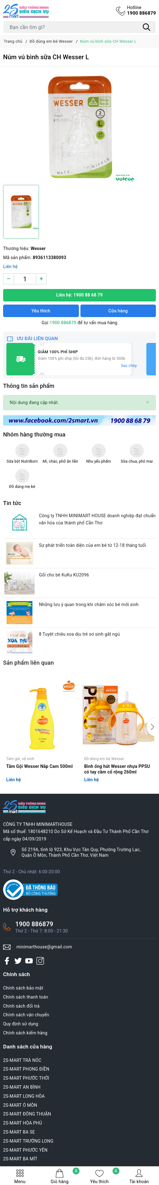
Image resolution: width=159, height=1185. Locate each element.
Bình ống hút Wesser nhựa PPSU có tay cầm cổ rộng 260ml (117, 769)
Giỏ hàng (65, 1176)
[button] (151, 727)
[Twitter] (18, 961)
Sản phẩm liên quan (28, 662)
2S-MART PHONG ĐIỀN (26, 1069)
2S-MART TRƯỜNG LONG (28, 1141)
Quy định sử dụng (20, 1023)
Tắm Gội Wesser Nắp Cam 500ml (39, 766)
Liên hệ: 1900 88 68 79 (79, 294)
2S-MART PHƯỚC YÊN (25, 1150)
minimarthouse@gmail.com (44, 946)
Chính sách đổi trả (21, 1006)
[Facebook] (7, 961)
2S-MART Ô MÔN (20, 1105)
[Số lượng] (25, 278)
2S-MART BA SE (19, 1132)
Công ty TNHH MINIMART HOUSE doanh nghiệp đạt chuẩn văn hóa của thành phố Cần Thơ (97, 519)
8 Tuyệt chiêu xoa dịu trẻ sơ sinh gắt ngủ (79, 634)
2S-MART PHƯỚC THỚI (26, 1078)
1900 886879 (141, 10)
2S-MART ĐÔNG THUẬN (27, 1113)
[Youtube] (29, 961)
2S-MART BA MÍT (20, 1158)
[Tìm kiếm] (146, 27)
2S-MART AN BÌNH (22, 1087)
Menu (20, 1176)
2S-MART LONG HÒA (24, 1096)
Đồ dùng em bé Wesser (104, 759)
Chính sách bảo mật (23, 987)
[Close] (148, 402)
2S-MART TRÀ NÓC (22, 1060)
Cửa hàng (118, 310)
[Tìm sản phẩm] (79, 27)
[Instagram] (40, 961)
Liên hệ (10, 266)
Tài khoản (139, 1176)
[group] (79, 127)
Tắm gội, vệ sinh (20, 759)
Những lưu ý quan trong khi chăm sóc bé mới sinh (88, 604)
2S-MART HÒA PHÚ (22, 1122)
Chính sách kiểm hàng (25, 1032)
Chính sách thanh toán (25, 997)
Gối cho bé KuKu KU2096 (64, 574)
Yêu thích (104, 1176)
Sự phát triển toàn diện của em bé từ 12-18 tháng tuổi (92, 545)
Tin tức (12, 503)
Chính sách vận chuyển (26, 1014)
